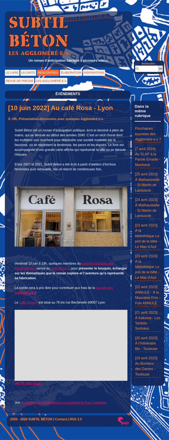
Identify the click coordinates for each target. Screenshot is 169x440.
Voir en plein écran (28, 383)
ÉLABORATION (71, 72)
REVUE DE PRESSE (19, 81)
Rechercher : (149, 63)
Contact (61, 419)
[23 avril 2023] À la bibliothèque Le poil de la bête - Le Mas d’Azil (147, 236)
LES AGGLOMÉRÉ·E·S (51, 81)
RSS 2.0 (76, 419)
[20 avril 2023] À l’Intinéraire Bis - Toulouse (146, 343)
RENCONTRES (48, 72)
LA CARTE (28, 72)
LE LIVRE (12, 72)
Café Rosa (58, 268)
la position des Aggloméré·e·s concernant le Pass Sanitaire (63, 402)
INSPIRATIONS (94, 72)
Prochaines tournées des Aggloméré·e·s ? (148, 134)
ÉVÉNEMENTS (67, 94)
